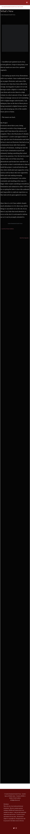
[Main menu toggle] (26, 2)
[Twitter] (14, 828)
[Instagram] (16, 828)
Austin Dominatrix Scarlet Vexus (15, 223)
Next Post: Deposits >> (24, 238)
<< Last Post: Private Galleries (7, 229)
